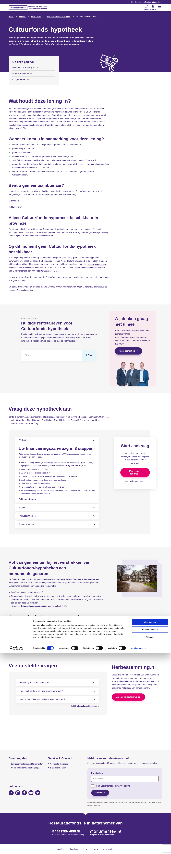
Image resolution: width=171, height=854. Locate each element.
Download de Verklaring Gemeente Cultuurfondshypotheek (40, 614)
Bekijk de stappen (27, 507)
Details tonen (136, 849)
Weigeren (150, 838)
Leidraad (13, 201)
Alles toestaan (149, 823)
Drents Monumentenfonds (91, 267)
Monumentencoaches (59, 271)
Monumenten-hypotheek (36, 267)
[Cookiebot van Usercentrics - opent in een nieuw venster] (16, 849)
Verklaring (13, 207)
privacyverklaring (122, 786)
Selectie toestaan (150, 830)
